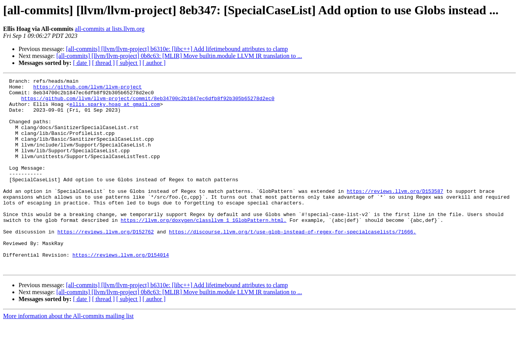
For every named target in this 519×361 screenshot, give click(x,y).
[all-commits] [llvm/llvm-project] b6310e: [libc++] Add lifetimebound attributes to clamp (177, 49)
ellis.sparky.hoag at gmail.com (115, 109)
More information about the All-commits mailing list (68, 354)
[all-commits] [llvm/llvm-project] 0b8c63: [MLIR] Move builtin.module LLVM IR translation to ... (179, 56)
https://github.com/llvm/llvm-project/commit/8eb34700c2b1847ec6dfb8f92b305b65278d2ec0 (147, 102)
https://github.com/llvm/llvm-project (87, 88)
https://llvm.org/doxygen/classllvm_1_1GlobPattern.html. (203, 248)
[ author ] (154, 63)
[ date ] (81, 63)
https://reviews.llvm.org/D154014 (120, 290)
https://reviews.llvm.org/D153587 (395, 214)
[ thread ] (103, 63)
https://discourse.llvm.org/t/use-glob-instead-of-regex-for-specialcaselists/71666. (292, 262)
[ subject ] (128, 63)
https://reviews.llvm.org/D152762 (105, 262)
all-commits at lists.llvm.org (110, 29)
